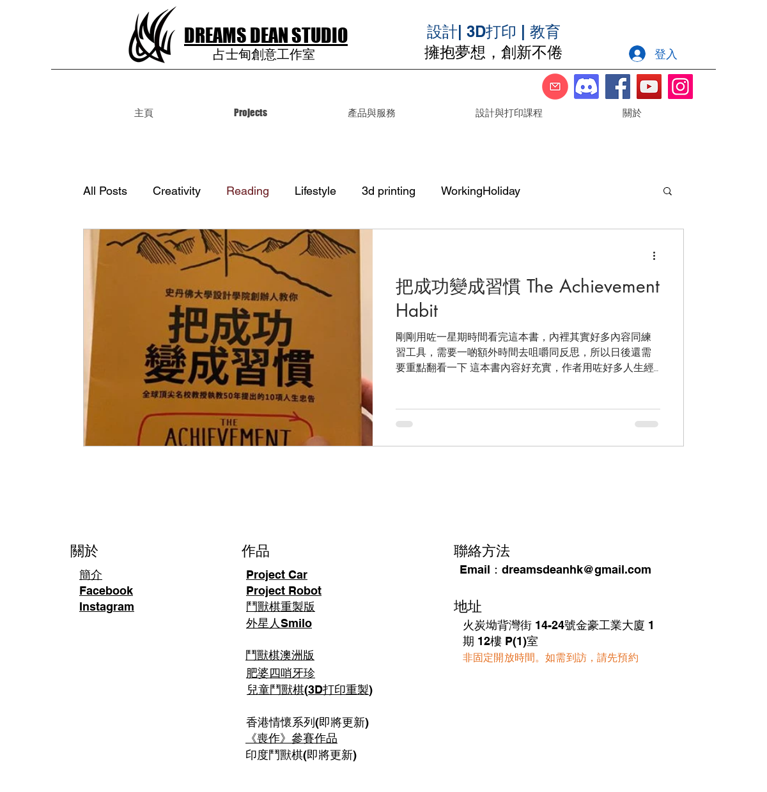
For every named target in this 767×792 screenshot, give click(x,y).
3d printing (388, 190)
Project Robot (284, 590)
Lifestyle (315, 190)
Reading (247, 190)
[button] (371, 112)
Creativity (177, 190)
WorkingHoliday (480, 190)
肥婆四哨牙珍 (280, 673)
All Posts (105, 190)
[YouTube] (649, 86)
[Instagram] (680, 86)
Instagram (106, 606)
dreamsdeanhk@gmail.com (576, 569)
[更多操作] (658, 255)
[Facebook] (617, 86)
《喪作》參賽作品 (291, 738)
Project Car (276, 574)
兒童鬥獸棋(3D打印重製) (310, 689)
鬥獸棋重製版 (280, 606)
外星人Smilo (279, 623)
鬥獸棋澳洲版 (279, 655)
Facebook (106, 590)
